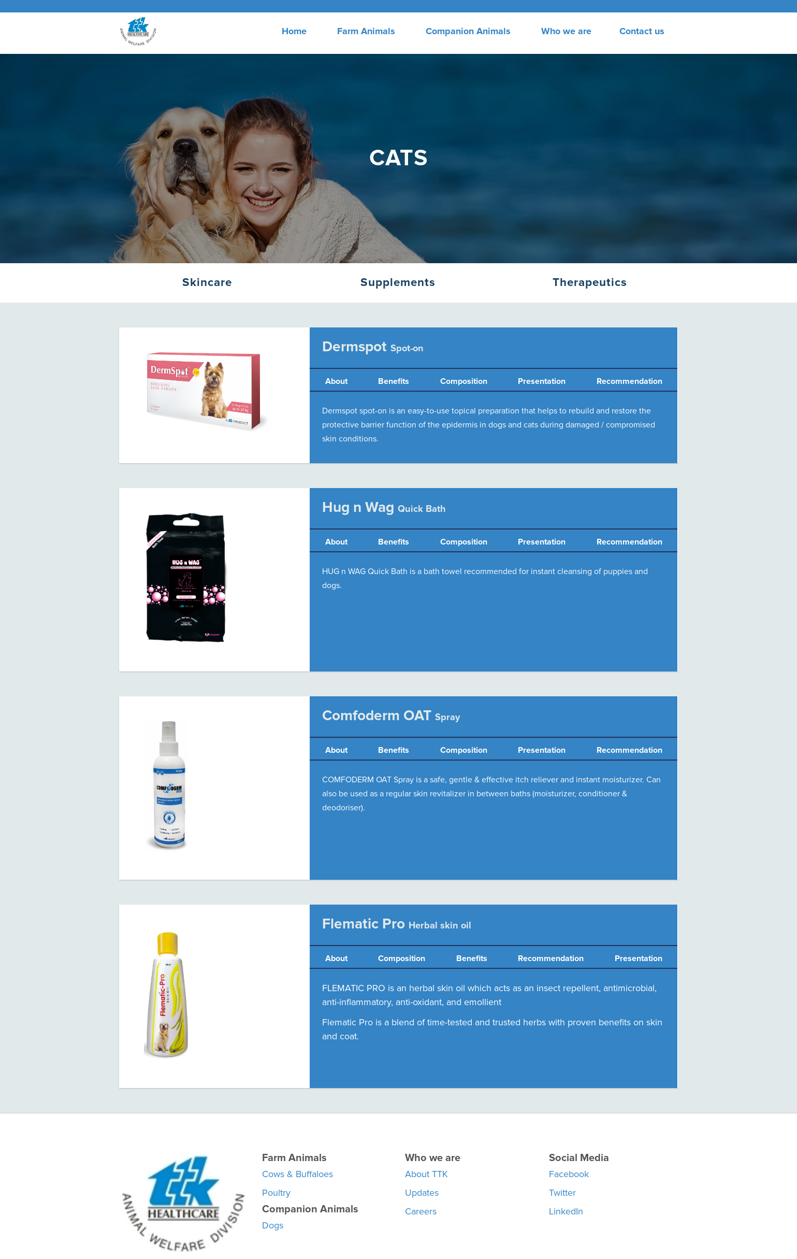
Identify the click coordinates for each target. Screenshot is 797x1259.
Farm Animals (366, 31)
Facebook (569, 1174)
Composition (463, 381)
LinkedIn (566, 1211)
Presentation (542, 381)
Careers (421, 1211)
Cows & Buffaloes (297, 1174)
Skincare (207, 282)
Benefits (393, 381)
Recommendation (629, 381)
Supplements (398, 282)
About (336, 381)
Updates (422, 1192)
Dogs (272, 1225)
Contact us (641, 31)
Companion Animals (468, 31)
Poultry (276, 1192)
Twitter (562, 1192)
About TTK (426, 1174)
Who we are (566, 31)
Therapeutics (590, 282)
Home (294, 31)
